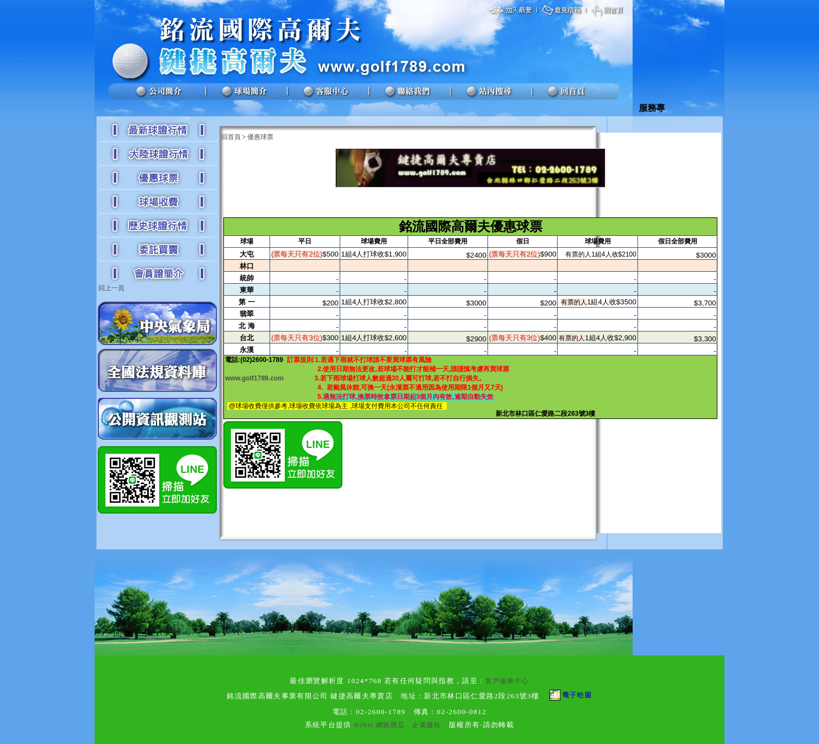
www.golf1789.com (254, 378)
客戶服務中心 (507, 681)
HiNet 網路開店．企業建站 (397, 725)
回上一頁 (111, 288)
